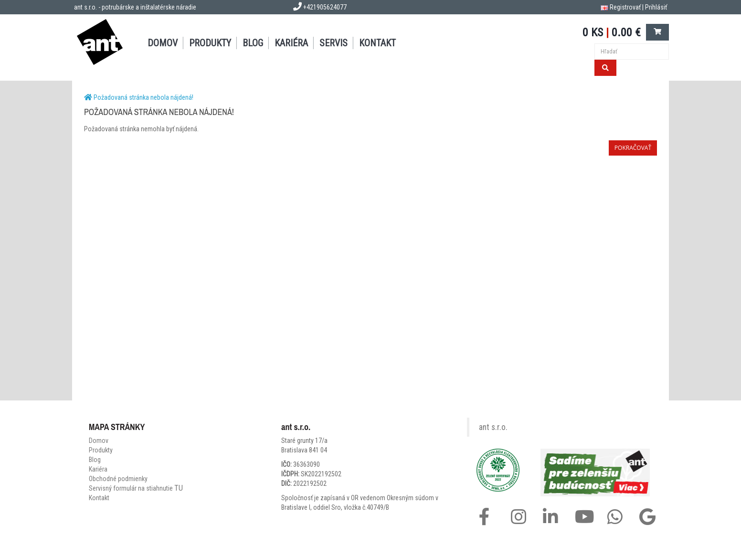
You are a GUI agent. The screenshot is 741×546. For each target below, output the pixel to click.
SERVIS (333, 43)
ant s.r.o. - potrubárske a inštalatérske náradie (135, 7)
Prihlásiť (656, 7)
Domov (98, 440)
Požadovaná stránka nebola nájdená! (143, 97)
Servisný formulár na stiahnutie (136, 488)
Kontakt (99, 498)
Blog (95, 459)
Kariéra (291, 43)
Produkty (101, 450)
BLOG (253, 43)
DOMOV (163, 43)
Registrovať (625, 7)
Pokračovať (632, 148)
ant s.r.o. (493, 427)
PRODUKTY (210, 43)
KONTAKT (377, 43)
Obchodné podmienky (118, 479)
